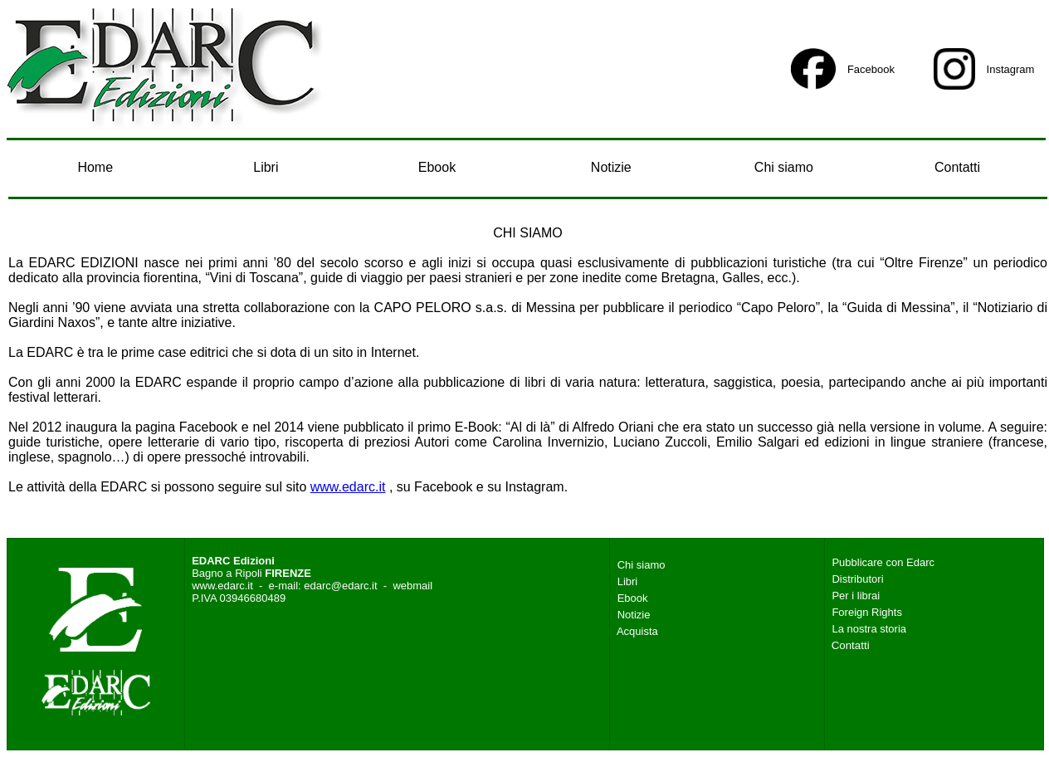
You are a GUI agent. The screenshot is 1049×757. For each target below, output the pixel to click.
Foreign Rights (867, 612)
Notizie (611, 167)
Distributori (857, 579)
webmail (412, 585)
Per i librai (856, 595)
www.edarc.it (348, 487)
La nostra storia (869, 629)
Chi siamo (783, 167)
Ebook (437, 167)
